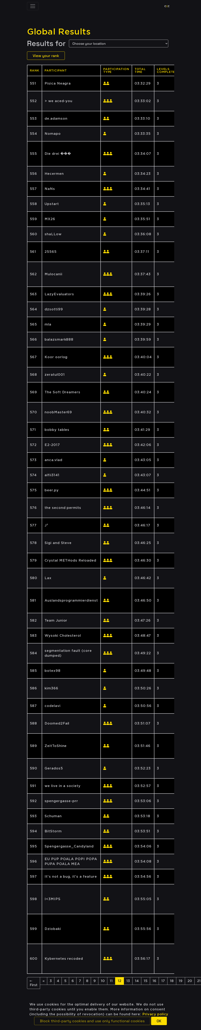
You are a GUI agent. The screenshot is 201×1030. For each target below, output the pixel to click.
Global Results (59, 32)
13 (128, 981)
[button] (92, 1021)
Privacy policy (155, 1014)
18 (172, 981)
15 (145, 981)
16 (154, 981)
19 (180, 981)
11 (111, 981)
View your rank (46, 55)
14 (137, 981)
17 (163, 981)
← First (33, 983)
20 (190, 981)
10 (103, 981)
